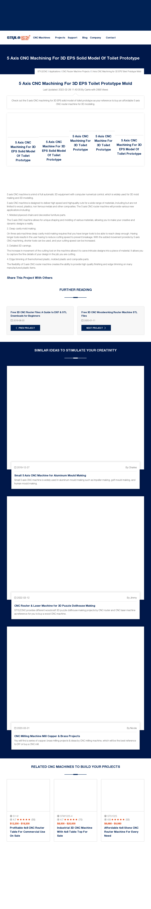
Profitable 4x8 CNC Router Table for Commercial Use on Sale (27, 831)
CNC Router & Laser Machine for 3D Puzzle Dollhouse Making (54, 605)
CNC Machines (41, 37)
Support (72, 37)
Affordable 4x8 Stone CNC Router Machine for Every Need (121, 831)
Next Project (94, 328)
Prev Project (27, 328)
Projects (60, 37)
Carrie (87, 89)
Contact (111, 37)
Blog (84, 37)
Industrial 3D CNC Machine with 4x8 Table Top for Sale (74, 831)
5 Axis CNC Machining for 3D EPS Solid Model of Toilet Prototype (73, 57)
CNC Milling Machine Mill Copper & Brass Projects (47, 735)
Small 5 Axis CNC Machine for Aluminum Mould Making (50, 475)
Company (95, 37)
